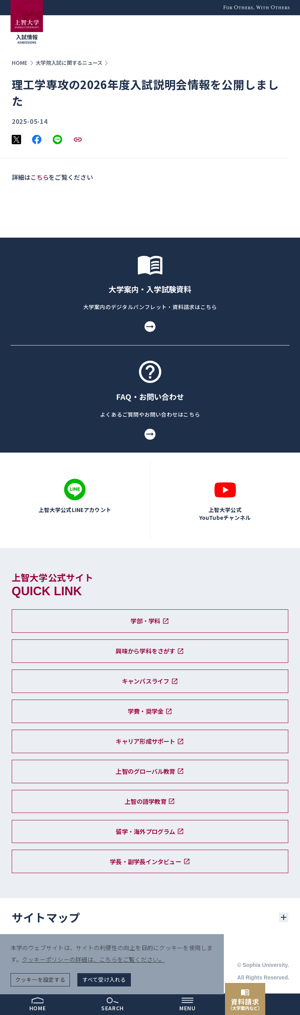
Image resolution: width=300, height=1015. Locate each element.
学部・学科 (150, 614)
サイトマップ (46, 917)
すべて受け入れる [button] (105, 979)
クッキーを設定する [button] (41, 979)
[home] (37, 1004)
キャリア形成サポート (150, 738)
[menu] (187, 1004)
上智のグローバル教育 (150, 768)
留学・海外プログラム (150, 830)
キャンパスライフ (150, 676)
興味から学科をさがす (150, 645)
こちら (40, 177)
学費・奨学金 (150, 707)
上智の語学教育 (150, 799)
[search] (112, 1004)
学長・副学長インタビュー (150, 861)
